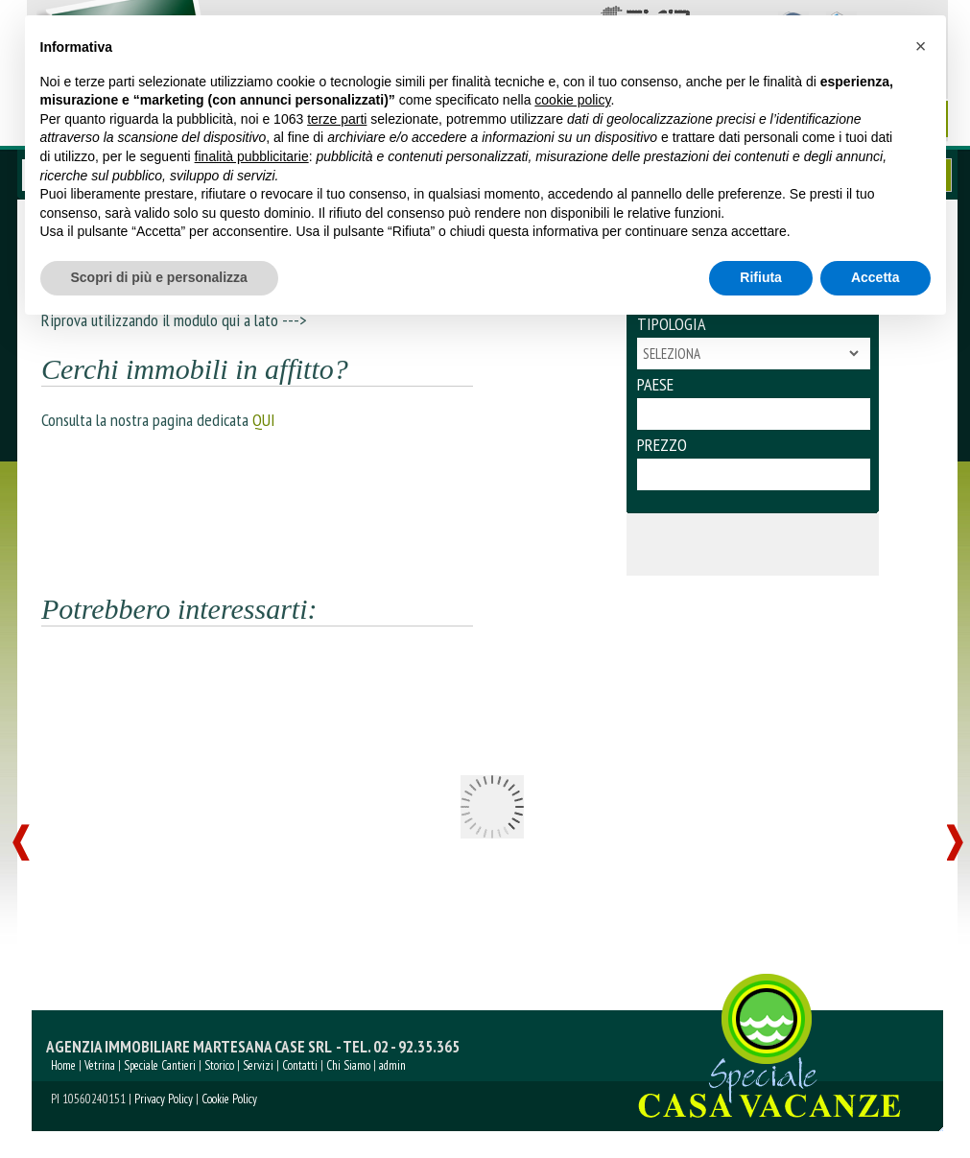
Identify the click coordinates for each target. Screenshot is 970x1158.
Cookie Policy (229, 1099)
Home (63, 1065)
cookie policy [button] (572, 99)
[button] (921, 46)
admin (392, 1065)
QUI (263, 420)
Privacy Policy (163, 1099)
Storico (219, 1065)
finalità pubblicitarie (252, 156)
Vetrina (99, 1065)
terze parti (337, 119)
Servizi (258, 1065)
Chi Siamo (348, 1065)
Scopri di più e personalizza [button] (159, 277)
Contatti (300, 1065)
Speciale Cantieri (160, 1065)
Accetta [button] (875, 277)
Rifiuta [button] (761, 277)
